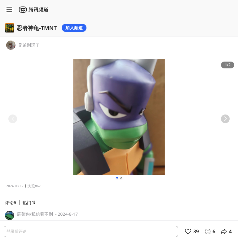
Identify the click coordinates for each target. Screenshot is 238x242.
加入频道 (74, 28)
